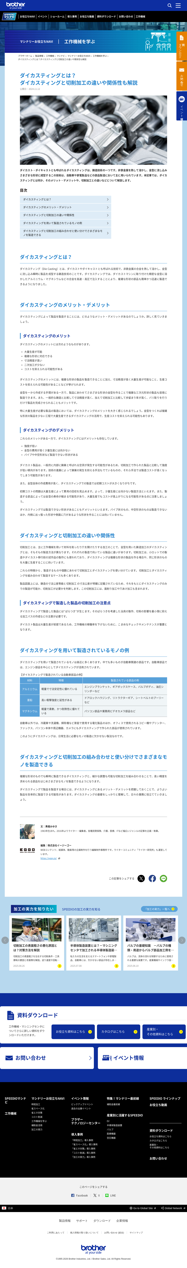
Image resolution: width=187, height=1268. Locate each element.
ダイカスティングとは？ (65, 199)
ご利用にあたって (55, 1232)
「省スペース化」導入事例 (84, 1144)
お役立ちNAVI (27, 16)
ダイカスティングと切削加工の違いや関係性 (65, 215)
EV (108, 1121)
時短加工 (35, 1104)
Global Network (173, 1208)
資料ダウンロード (106, 16)
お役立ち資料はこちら (70, 1031)
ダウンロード (102, 1220)
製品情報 (65, 1220)
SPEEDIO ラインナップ (165, 1098)
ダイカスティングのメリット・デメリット (65, 207)
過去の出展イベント (81, 1108)
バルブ (110, 1129)
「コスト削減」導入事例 (83, 1153)
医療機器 (111, 1134)
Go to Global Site (143, 1208)
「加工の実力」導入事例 (83, 1157)
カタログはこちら (113, 1031)
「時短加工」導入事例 (82, 1140)
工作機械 (140, 16)
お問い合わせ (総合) (114, 1232)
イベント (42, 16)
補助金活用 (36, 1125)
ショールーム (57, 16)
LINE (110, 1195)
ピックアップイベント (82, 1104)
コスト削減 (36, 1117)
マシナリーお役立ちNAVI (47, 1098)
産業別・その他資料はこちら (160, 1032)
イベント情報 (80, 1098)
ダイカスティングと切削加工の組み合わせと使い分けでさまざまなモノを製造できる (65, 233)
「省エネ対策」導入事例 (83, 1149)
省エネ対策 (36, 1113)
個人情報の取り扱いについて (84, 1232)
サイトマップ (136, 1232)
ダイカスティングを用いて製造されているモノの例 (65, 223)
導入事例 (72, 16)
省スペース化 (38, 1108)
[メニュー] (178, 5)
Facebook (79, 1195)
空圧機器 (111, 1138)
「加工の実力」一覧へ (159, 908)
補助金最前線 (113, 1104)
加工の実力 (36, 1129)
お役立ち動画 (87, 16)
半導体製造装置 (114, 1125)
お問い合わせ (126, 16)
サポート (82, 1220)
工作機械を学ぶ (39, 1121)
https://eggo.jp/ (51, 858)
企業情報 (122, 1220)
